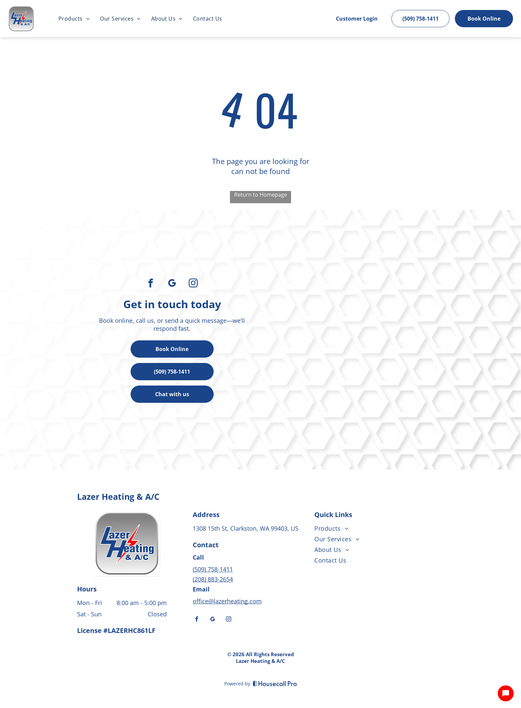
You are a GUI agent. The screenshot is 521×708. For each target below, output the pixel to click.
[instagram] (193, 284)
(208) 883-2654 (213, 579)
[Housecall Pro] (275, 683)
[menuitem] (74, 19)
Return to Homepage (260, 194)
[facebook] (150, 284)
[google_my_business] (172, 284)
